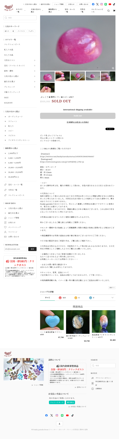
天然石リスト (9, 60)
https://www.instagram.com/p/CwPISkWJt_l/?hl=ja (62, 162)
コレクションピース (97, 10)
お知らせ (71, 4)
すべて (47, 297)
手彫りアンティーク (12, 92)
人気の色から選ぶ (31, 4)
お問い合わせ (83, 4)
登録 (32, 249)
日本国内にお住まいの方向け (78, 122)
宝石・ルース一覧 (70, 10)
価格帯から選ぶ (54, 10)
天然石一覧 (82, 10)
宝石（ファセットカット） (15, 66)
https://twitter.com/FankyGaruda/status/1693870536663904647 (67, 156)
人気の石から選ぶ (37, 10)
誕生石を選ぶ (45, 4)
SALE (6, 97)
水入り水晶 (8, 55)
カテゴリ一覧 (21, 10)
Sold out (78, 115)
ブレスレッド (9, 87)
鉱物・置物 (8, 71)
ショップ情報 (58, 4)
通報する (112, 287)
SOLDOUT (8, 103)
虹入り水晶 (8, 50)
